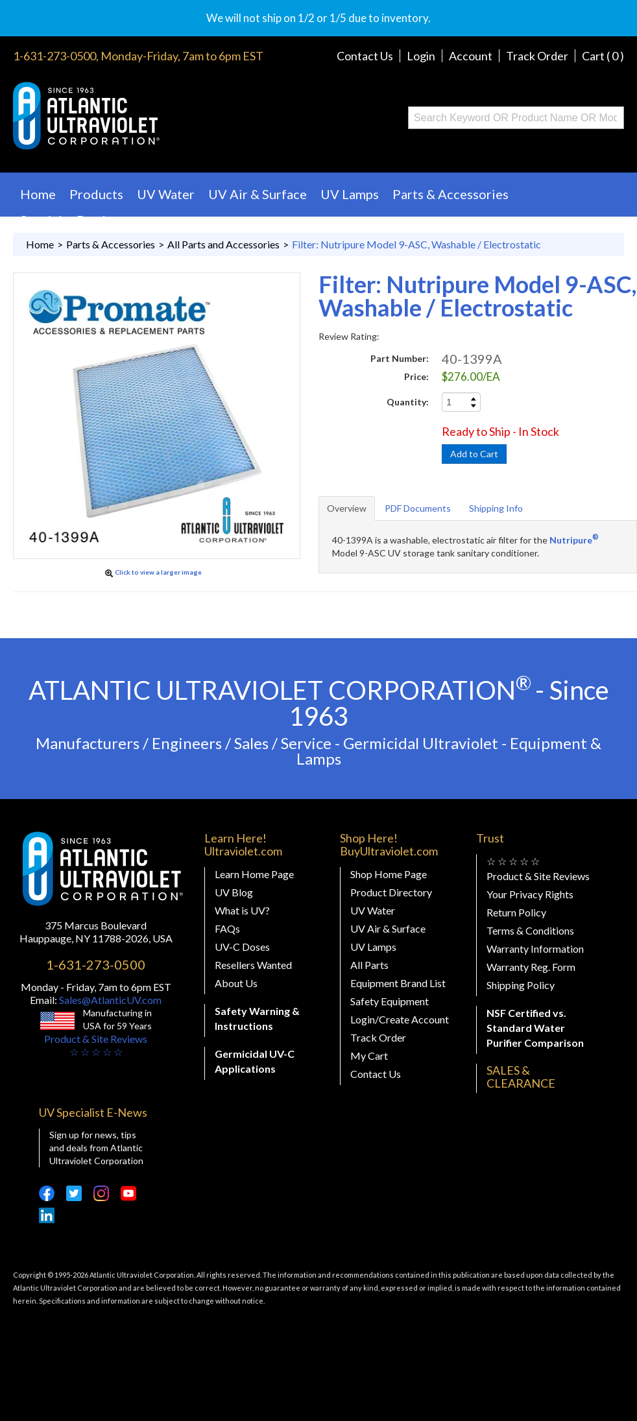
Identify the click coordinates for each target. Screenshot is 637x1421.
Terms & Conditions (530, 930)
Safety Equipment (389, 1001)
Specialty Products (75, 220)
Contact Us (365, 56)
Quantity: (408, 401)
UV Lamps (349, 194)
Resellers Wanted (253, 965)
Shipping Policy (521, 985)
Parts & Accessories (450, 194)
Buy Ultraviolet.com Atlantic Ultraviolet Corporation (138, 116)
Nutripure (574, 539)
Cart (603, 56)
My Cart (369, 1055)
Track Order (537, 56)
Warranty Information (535, 948)
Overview (347, 508)
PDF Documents (418, 508)
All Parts (369, 965)
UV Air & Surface (257, 194)
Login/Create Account (399, 1019)
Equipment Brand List (398, 983)
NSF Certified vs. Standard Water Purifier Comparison (535, 1028)
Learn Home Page (254, 874)
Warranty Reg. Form (531, 967)
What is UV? (242, 910)
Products (96, 194)
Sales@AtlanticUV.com (109, 1000)
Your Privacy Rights (530, 894)
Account (470, 56)
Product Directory (391, 892)
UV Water (166, 194)
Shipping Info (496, 508)
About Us (236, 983)
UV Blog (234, 892)
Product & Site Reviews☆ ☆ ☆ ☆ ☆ (95, 1045)
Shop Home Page (388, 874)
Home (38, 194)
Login (421, 56)
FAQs (227, 928)
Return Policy (516, 912)
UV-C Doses (242, 946)
